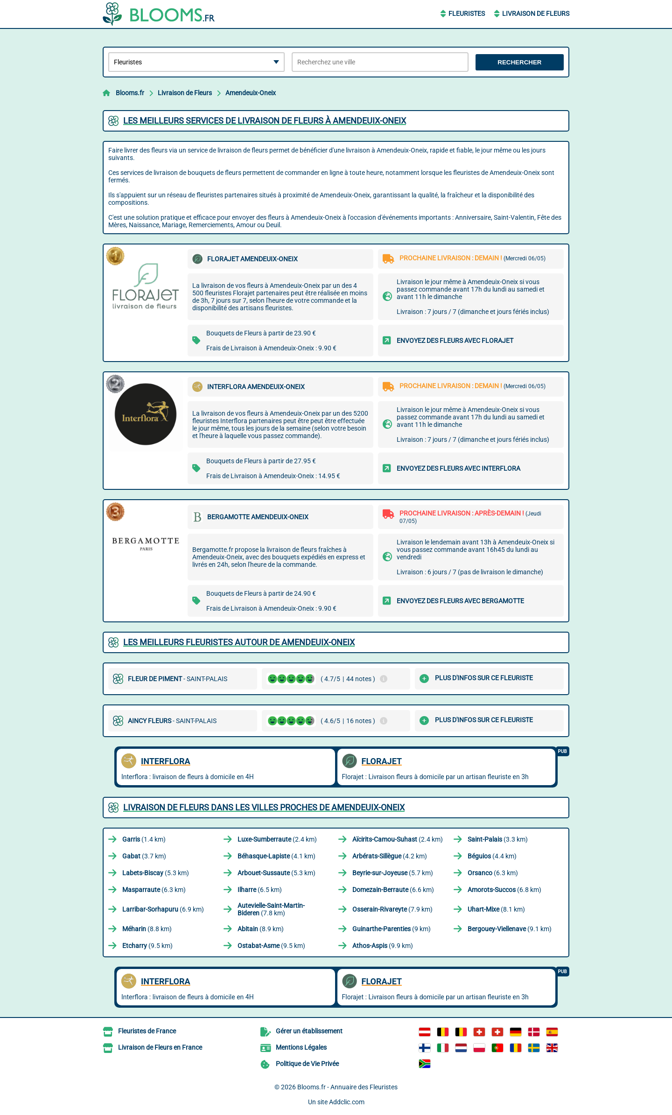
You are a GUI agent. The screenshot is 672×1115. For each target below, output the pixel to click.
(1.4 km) (144, 839)
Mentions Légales (301, 1047)
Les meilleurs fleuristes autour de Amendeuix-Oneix (239, 642)
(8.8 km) (147, 929)
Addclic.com (346, 1102)
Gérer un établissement (309, 1031)
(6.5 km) (260, 889)
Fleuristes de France (147, 1031)
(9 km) (391, 929)
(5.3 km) (155, 873)
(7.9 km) (392, 909)
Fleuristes (466, 13)
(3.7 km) (144, 856)
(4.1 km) (276, 856)
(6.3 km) (493, 873)
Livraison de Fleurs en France (160, 1047)
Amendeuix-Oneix (250, 93)
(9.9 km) (382, 945)
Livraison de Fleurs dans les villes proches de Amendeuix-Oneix (264, 807)
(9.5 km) (147, 945)
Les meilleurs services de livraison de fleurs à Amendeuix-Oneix (264, 120)
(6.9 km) (163, 909)
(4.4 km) (492, 856)
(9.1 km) (510, 929)
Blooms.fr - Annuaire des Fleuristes (347, 1087)
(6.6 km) (393, 889)
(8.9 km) (261, 929)
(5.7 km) (392, 873)
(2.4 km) (277, 839)
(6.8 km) (504, 889)
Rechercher (519, 62)
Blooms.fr (130, 93)
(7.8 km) (271, 909)
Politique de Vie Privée (307, 1063)
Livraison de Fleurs (535, 13)
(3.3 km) (498, 839)
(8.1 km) (496, 909)
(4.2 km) (389, 856)
